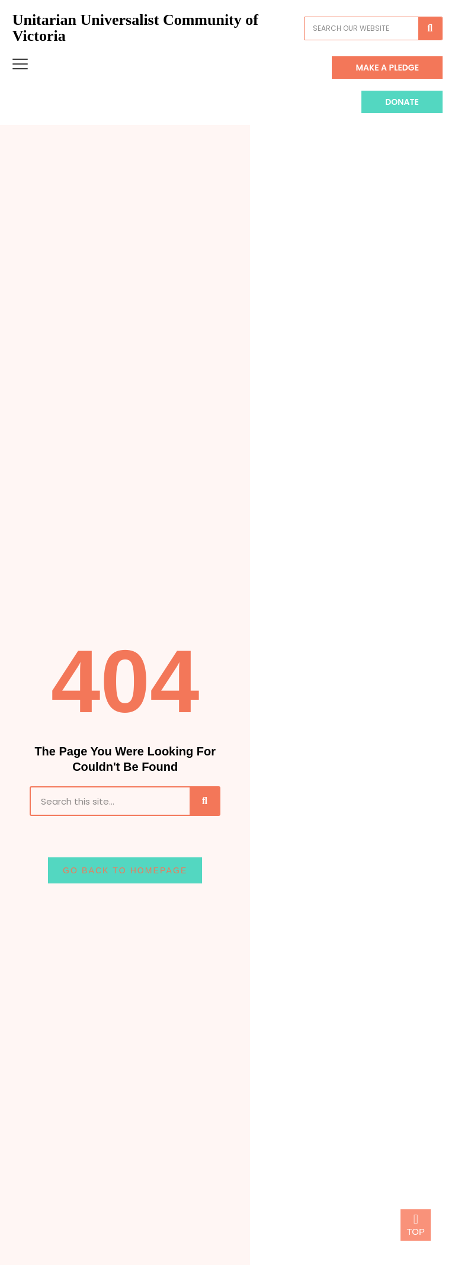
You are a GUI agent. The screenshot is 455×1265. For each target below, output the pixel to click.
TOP (415, 1231)
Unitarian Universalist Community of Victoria (146, 39)
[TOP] (415, 1219)
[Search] (419, 39)
